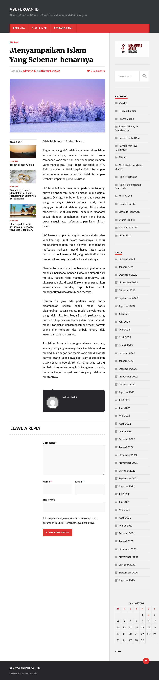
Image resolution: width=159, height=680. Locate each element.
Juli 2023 (124, 313)
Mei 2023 (124, 329)
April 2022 (125, 423)
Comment (49, 442)
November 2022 (128, 376)
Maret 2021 (126, 525)
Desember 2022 (128, 368)
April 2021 (125, 517)
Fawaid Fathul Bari (129, 137)
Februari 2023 (127, 352)
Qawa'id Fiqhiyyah (129, 211)
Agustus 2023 (127, 305)
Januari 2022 (126, 447)
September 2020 (128, 572)
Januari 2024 (126, 266)
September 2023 (128, 298)
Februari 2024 (127, 258)
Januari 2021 (126, 541)
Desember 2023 (128, 274)
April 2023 (125, 337)
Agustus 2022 (127, 392)
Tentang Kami (63, 28)
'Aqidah (123, 102)
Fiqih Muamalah (128, 176)
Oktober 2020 (127, 564)
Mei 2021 (124, 509)
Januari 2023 (126, 360)
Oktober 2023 (127, 290)
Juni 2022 (124, 407)
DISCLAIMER (39, 28)
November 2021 (128, 462)
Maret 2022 (126, 431)
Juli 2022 (124, 399)
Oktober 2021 (127, 470)
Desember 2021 (128, 454)
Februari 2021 (127, 533)
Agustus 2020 (127, 580)
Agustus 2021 (127, 486)
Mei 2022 (124, 415)
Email (79, 481)
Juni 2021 (124, 501)
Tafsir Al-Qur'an (128, 227)
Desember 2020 (128, 548)
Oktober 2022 (127, 384)
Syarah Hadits (127, 219)
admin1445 (29, 70)
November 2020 (128, 556)
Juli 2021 (124, 494)
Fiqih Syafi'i (125, 196)
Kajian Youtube (127, 203)
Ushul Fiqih (125, 235)
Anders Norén (30, 673)
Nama (47, 481)
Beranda (19, 28)
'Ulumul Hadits (127, 110)
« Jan (118, 651)
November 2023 (128, 282)
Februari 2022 (127, 439)
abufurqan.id (28, 9)
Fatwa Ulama (126, 118)
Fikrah (15, 42)
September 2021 (128, 478)
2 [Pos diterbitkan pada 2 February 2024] (148, 615)
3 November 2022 (51, 70)
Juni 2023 (124, 321)
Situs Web (49, 499)
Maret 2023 (126, 345)
